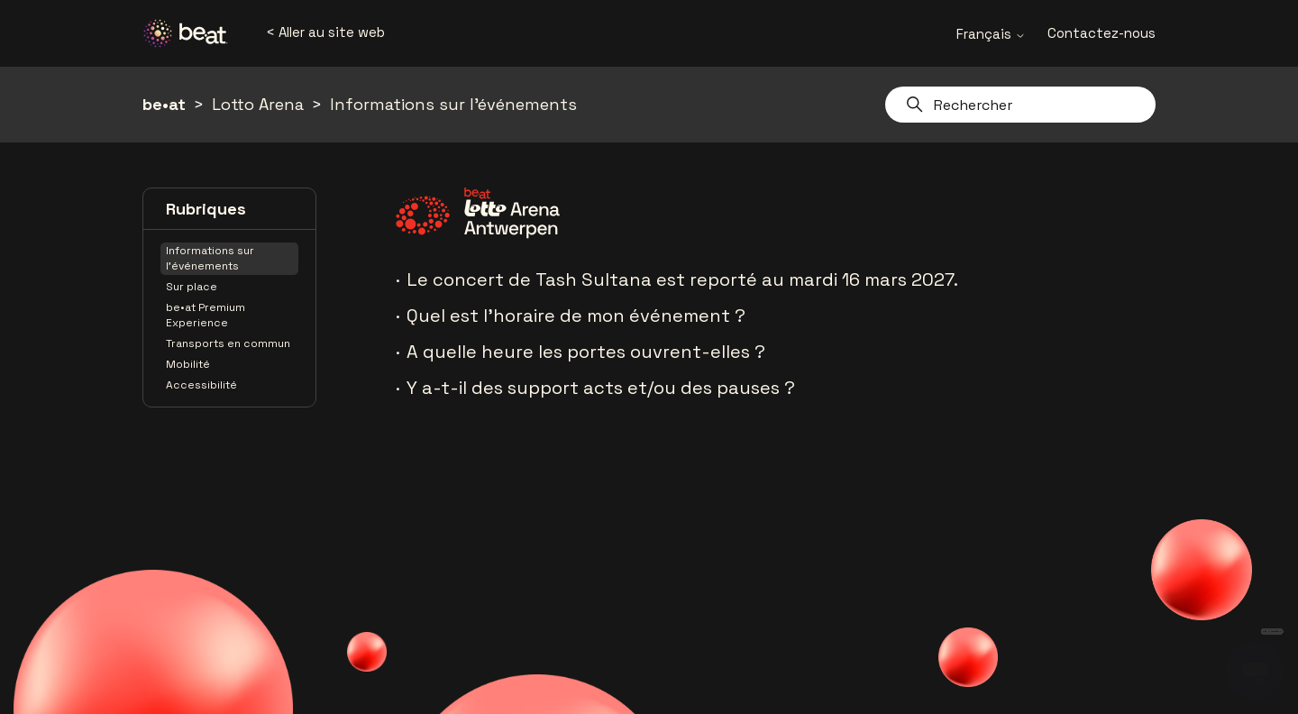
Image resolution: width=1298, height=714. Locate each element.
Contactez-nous (1101, 32)
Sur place (191, 286)
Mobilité (188, 364)
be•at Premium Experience (205, 315)
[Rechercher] (1020, 105)
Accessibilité (201, 385)
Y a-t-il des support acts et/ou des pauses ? (601, 387)
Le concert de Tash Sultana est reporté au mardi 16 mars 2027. (682, 279)
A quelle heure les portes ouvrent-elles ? (586, 351)
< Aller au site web (325, 32)
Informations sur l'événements (453, 104)
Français (991, 33)
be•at (164, 104)
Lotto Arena (258, 104)
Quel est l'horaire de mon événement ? (576, 315)
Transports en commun (228, 343)
